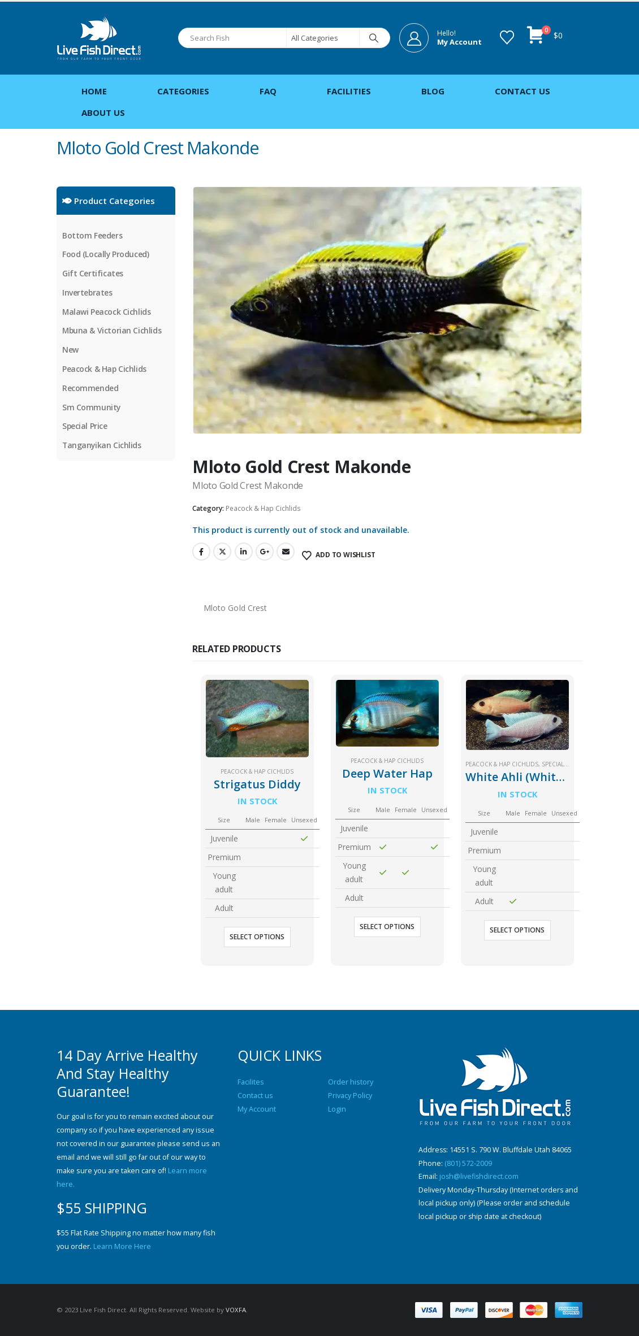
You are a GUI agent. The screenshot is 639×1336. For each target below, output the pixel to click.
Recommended (90, 389)
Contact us (255, 1095)
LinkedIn (244, 552)
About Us (103, 112)
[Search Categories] (323, 37)
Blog (432, 91)
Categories (183, 91)
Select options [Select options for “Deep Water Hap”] (387, 926)
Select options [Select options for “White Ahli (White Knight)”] (517, 930)
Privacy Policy (350, 1095)
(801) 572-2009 (468, 1163)
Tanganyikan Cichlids (102, 446)
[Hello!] (440, 38)
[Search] (374, 37)
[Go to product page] (257, 718)
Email (286, 552)
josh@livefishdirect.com (479, 1177)
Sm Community (91, 408)
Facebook (201, 552)
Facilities (349, 91)
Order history (350, 1082)
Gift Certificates (92, 273)
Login (337, 1109)
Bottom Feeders (92, 235)
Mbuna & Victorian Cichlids (112, 331)
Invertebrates (87, 293)
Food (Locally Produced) (105, 254)
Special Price (562, 764)
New (70, 350)
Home (94, 91)
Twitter (222, 552)
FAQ (268, 91)
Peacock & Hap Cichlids (263, 508)
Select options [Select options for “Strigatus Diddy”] (257, 937)
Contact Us (522, 91)
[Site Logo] (99, 38)
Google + (265, 552)
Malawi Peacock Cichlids (106, 312)
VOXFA (236, 1309)
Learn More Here (122, 1246)
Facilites (251, 1082)
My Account (257, 1109)
